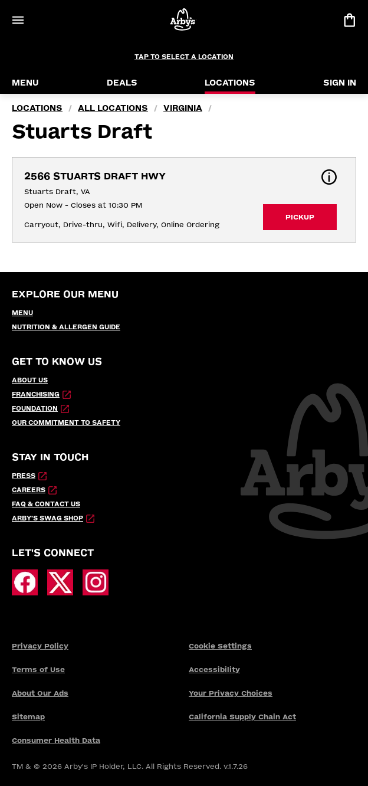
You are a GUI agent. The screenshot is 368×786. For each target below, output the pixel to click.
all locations (113, 108)
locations (37, 108)
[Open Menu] (18, 20)
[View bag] (349, 20)
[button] (329, 177)
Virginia (182, 108)
